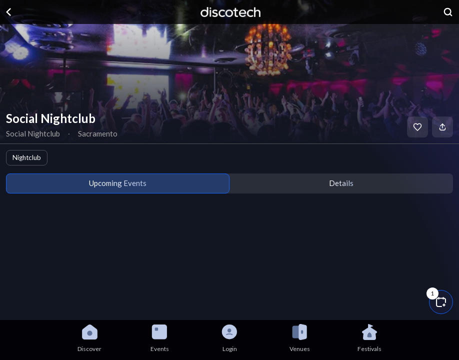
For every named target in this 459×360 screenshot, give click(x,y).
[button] (441, 302)
